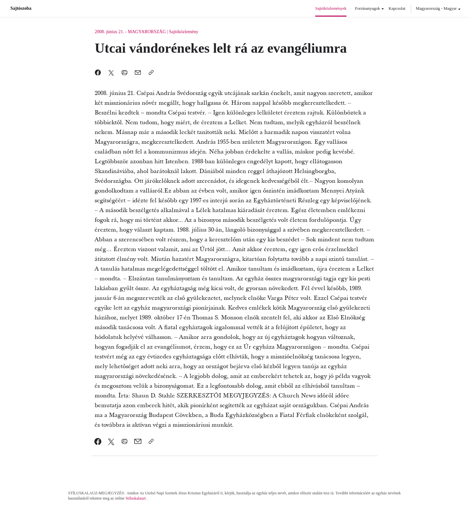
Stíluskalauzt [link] (135, 498)
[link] (98, 441)
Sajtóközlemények (330, 8)
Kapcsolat (396, 8)
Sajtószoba (21, 8)
